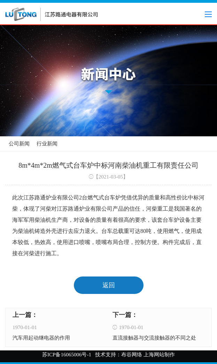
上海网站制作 (159, 354)
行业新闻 (47, 143)
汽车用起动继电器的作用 (41, 338)
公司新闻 (19, 143)
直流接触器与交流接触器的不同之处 (154, 338)
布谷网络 (131, 354)
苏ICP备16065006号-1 (66, 354)
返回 (108, 285)
